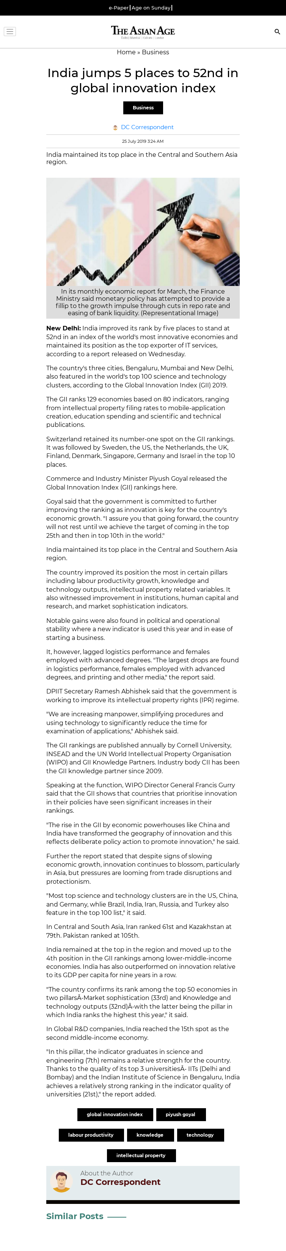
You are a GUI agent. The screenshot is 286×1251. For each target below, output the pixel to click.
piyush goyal (181, 1114)
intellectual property (141, 1155)
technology (201, 1135)
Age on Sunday (151, 8)
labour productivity (91, 1135)
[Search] (277, 32)
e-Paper (119, 8)
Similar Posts (75, 1216)
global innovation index (115, 1114)
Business (143, 108)
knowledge (151, 1135)
